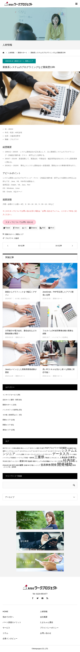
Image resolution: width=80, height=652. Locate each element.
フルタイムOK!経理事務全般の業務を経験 (58, 332)
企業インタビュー (10, 638)
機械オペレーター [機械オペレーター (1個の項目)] (52, 461)
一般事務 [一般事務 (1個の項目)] (31, 457)
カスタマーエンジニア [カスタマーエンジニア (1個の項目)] (40, 451)
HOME (5, 611)
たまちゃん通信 (46, 622)
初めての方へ (8, 617)
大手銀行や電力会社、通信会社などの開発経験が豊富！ (21, 332)
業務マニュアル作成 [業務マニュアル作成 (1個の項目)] (39, 461)
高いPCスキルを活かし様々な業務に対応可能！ (59, 370)
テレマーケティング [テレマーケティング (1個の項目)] (37, 454)
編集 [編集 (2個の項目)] (21, 465)
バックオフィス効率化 (60, 337)
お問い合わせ (45, 633)
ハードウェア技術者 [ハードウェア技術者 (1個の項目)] (9, 457)
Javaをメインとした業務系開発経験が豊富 (21, 370)
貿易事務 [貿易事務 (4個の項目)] (46, 464)
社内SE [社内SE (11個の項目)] (69, 460)
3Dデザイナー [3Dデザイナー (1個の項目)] (7, 448)
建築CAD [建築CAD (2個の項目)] (24, 461)
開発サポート (19, 61)
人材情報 (43, 611)
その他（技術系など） (23, 298)
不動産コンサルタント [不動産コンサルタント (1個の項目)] (52, 457)
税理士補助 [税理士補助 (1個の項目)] (15, 465)
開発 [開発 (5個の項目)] (54, 464)
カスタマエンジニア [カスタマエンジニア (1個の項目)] (26, 451)
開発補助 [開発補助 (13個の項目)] (64, 464)
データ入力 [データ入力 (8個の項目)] (60, 454)
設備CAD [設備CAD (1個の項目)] (27, 465)
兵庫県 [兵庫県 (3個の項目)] (71, 457)
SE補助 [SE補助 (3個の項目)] (63, 448)
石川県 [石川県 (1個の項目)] (60, 461)
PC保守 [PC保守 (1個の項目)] (42, 448)
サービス (6, 628)
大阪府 (16, 238)
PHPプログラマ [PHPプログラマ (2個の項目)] (52, 448)
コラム (5, 633)
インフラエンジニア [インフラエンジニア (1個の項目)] (12, 451)
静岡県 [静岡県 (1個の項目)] (14, 467)
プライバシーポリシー (49, 628)
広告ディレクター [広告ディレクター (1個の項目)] (13, 461)
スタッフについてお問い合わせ (19, 222)
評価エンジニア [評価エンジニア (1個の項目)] (35, 465)
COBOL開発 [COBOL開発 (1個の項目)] (16, 448)
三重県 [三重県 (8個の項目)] (39, 457)
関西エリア (29, 61)
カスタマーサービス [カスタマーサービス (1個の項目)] (54, 451)
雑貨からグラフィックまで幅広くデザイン (21, 293)
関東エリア (7, 420)
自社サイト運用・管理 (10, 400)
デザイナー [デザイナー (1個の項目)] (48, 454)
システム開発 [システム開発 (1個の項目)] (20, 454)
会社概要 (43, 617)
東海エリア (7, 430)
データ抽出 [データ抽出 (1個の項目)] (73, 454)
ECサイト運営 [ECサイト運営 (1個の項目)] (34, 448)
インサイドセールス (10, 395)
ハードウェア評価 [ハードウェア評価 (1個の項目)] (22, 457)
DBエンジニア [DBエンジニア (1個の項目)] (25, 448)
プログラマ (9, 238)
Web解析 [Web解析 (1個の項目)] (70, 448)
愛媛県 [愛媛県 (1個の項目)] (30, 461)
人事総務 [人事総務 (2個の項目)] (64, 457)
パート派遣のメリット (12, 622)
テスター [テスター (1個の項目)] (28, 454)
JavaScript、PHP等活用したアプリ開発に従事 (58, 293)
